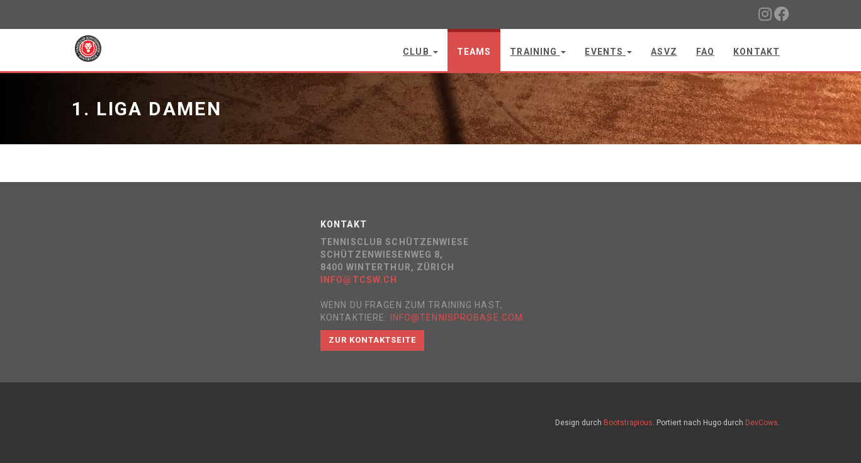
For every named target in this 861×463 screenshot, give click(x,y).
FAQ (705, 52)
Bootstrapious (628, 422)
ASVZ (664, 52)
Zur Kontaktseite (372, 340)
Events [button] (608, 52)
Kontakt (756, 52)
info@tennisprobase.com (457, 317)
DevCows (761, 422)
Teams (474, 52)
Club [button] (420, 52)
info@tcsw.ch (358, 280)
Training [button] (538, 52)
